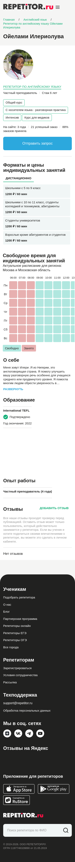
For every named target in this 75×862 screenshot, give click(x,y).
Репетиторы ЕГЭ (14, 633)
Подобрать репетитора (19, 597)
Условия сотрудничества (20, 675)
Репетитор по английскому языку (32, 86)
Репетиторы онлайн (17, 625)
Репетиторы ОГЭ (15, 640)
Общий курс (14, 102)
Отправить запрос (37, 143)
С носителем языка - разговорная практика (36, 110)
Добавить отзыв (54, 508)
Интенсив (12, 117)
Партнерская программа (20, 618)
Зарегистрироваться (17, 668)
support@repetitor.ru (17, 703)
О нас (7, 604)
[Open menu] (57, 7)
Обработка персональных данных (27, 710)
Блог (6, 611)
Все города (11, 647)
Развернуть (13, 389)
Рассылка (10, 682)
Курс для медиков (36, 117)
